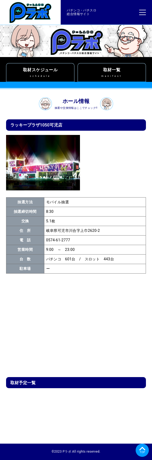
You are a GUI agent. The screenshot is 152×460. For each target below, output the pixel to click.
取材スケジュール (40, 72)
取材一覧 (112, 72)
